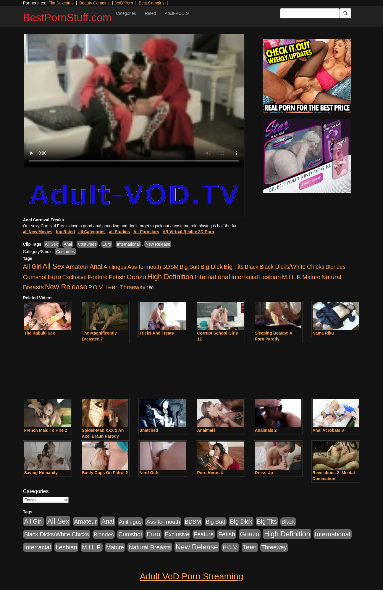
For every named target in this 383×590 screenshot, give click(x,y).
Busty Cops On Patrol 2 (105, 472)
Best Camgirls (151, 3)
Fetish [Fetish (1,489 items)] (117, 277)
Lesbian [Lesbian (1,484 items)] (270, 277)
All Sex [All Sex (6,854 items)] (53, 266)
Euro (106, 244)
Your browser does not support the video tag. (134, 100)
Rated (150, 13)
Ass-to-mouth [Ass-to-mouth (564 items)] (144, 267)
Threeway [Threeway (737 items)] (132, 287)
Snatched (149, 430)
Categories (126, 13)
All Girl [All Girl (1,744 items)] (32, 266)
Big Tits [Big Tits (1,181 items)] (234, 266)
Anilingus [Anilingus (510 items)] (115, 267)
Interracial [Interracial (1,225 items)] (244, 277)
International (128, 244)
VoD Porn (124, 3)
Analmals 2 (266, 430)
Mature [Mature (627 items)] (311, 277)
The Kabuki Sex (39, 333)
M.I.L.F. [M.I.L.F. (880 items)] (291, 277)
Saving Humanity (41, 472)
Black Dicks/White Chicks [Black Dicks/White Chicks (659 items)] (291, 266)
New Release (158, 244)
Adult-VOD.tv (177, 13)
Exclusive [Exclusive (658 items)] (74, 277)
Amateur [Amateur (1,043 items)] (77, 266)
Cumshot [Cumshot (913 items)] (35, 277)
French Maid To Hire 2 (45, 430)
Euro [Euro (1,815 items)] (54, 277)
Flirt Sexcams (61, 3)
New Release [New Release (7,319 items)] (66, 287)
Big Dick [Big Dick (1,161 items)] (211, 266)
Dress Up (264, 472)
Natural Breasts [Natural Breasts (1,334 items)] (150, 547)
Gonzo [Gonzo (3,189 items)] (136, 277)
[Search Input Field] (310, 13)
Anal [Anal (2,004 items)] (96, 266)
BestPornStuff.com (67, 18)
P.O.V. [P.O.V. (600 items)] (96, 287)
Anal (68, 244)
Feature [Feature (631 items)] (98, 277)
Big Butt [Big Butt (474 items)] (189, 267)
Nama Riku (323, 333)
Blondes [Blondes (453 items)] (336, 267)
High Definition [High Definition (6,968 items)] (170, 277)
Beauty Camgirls (94, 3)
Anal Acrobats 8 (328, 430)
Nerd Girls (150, 472)
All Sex (51, 244)
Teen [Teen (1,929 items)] (112, 287)
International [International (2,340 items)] (212, 277)
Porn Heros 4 (210, 472)
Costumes (87, 244)
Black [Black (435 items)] (251, 267)
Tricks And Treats (157, 333)
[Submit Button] (345, 13)
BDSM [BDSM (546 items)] (170, 267)
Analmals (206, 430)
